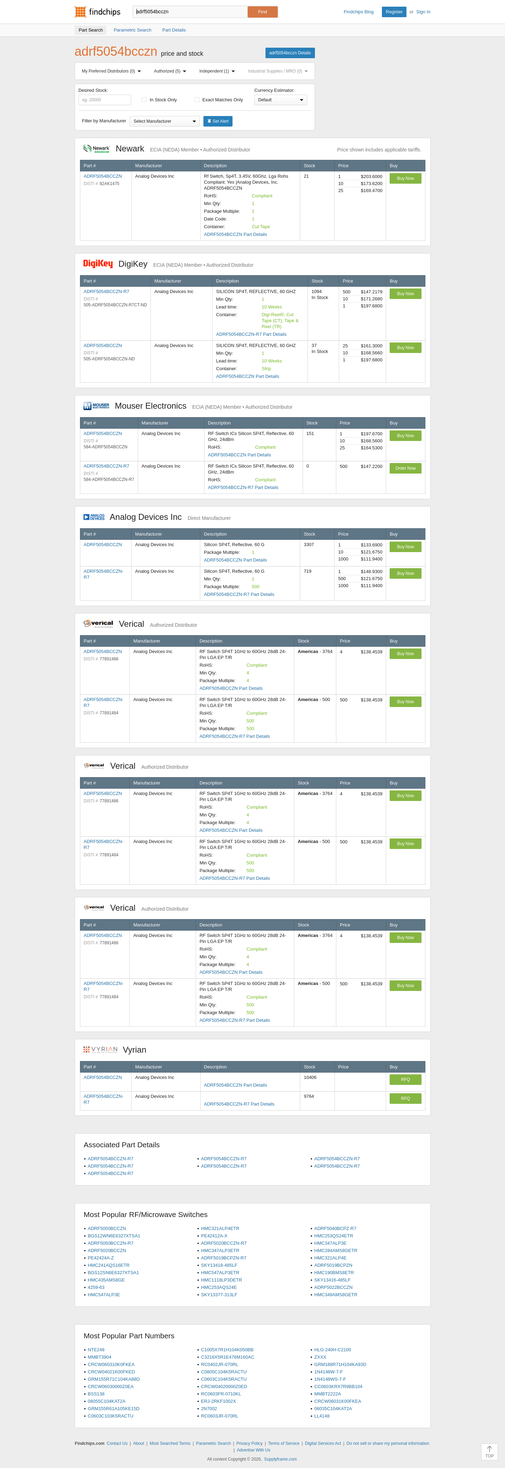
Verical (140, 623)
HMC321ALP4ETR (220, 1228)
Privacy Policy (249, 1443)
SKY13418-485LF (219, 1265)
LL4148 (321, 1416)
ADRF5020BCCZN (107, 1250)
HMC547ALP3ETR (220, 1272)
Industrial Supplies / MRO (279, 71)
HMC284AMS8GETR (335, 1250)
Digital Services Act (323, 1443)
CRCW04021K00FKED (111, 1371)
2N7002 (209, 1408)
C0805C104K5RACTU (224, 1371)
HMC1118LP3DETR (221, 1280)
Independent (219, 71)
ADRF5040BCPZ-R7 (335, 1228)
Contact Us (117, 1443)
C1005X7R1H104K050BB (227, 1349)
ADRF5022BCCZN (333, 1287)
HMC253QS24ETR (333, 1235)
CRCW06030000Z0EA (111, 1386)
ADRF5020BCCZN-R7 (224, 1243)
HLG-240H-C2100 (332, 1349)
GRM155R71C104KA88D (114, 1379)
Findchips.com (97, 12)
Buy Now (405, 178)
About (138, 1443)
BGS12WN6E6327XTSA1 (114, 1235)
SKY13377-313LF (219, 1294)
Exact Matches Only (219, 99)
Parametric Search (213, 1443)
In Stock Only (159, 99)
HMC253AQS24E (219, 1287)
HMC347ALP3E (330, 1243)
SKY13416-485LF (332, 1280)
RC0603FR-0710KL (221, 1393)
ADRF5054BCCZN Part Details (235, 234)
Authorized (171, 71)
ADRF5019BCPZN (333, 1265)
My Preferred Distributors (113, 71)
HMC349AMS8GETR (335, 1294)
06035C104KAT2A (333, 1408)
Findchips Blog (358, 11)
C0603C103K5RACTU (110, 1416)
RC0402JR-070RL (219, 1364)
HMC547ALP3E (104, 1294)
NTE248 (96, 1349)
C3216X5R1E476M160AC (227, 1357)
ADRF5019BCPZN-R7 (223, 1257)
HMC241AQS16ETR (108, 1265)
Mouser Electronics (188, 405)
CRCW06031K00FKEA (337, 1401)
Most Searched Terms (170, 1443)
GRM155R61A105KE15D (113, 1408)
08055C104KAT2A (106, 1401)
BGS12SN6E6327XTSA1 (113, 1272)
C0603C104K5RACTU (224, 1379)
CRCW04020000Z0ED (224, 1386)
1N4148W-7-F (328, 1371)
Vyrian (118, 1049)
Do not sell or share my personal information (387, 1443)
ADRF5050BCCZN (107, 1228)
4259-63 (96, 1287)
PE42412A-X (214, 1235)
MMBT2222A (327, 1393)
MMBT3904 (99, 1357)
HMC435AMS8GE (106, 1280)
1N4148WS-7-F (330, 1379)
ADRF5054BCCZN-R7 (106, 291)
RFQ (405, 1079)
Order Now (405, 468)
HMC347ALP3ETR (220, 1250)
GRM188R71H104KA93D (340, 1364)
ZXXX (320, 1357)
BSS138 (96, 1393)
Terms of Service (283, 1443)
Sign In (423, 11)
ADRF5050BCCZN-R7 (110, 1243)
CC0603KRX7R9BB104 (338, 1386)
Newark (166, 148)
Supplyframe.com (280, 1459)
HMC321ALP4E (330, 1257)
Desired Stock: (105, 96)
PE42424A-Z (101, 1257)
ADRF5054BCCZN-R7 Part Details (251, 334)
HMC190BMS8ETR (334, 1272)
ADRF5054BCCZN (103, 176)
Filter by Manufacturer (104, 120)
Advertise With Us (253, 1450)
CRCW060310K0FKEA (111, 1364)
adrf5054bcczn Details (290, 52)
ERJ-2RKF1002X (218, 1401)
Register (394, 11)
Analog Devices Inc (157, 517)
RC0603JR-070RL (219, 1416)
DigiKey (168, 264)
